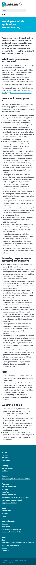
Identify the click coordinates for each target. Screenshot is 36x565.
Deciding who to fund (13, 90)
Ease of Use (6, 492)
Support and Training (9, 503)
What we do (6, 526)
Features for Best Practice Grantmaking (15, 497)
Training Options (7, 468)
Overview (5, 524)
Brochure (5, 489)
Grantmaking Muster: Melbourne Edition (16, 479)
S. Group (10, 562)
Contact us (5, 550)
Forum (4, 516)
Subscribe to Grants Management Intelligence (18, 542)
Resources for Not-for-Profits (11, 532)
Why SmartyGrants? (9, 487)
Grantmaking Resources (10, 545)
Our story (5, 455)
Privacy (4, 548)
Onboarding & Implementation (12, 500)
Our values (5, 458)
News (3, 540)
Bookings (5, 471)
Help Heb (5, 513)
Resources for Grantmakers (11, 529)
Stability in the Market (9, 495)
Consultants (6, 460)
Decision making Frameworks (20, 93)
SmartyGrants (6, 511)
